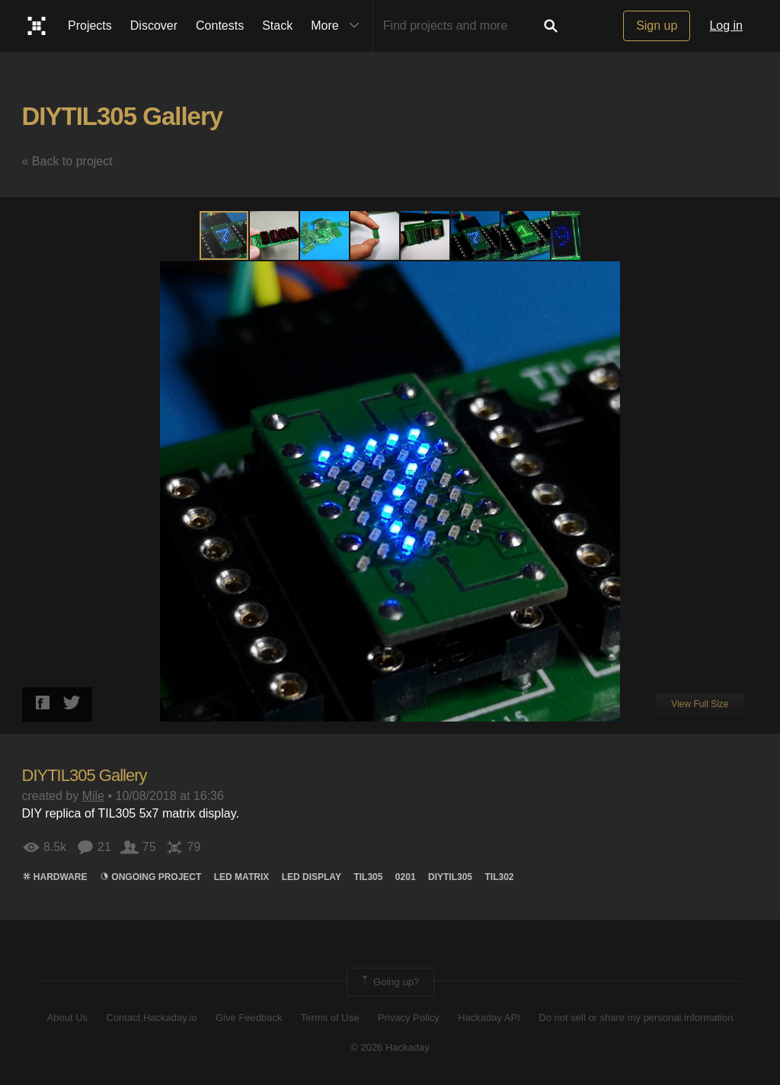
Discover (153, 25)
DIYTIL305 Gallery (122, 116)
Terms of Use (330, 1017)
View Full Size (699, 704)
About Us (67, 1017)
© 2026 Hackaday (390, 1047)
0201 (405, 877)
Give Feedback (249, 1017)
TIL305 (367, 877)
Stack (277, 25)
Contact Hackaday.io (152, 1017)
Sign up (656, 25)
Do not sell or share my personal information (636, 1017)
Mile (93, 795)
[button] (275, 235)
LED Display (311, 877)
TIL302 (499, 877)
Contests (220, 25)
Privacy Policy (409, 1017)
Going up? (389, 982)
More (338, 26)
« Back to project (67, 161)
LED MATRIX (241, 877)
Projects (90, 25)
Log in (726, 25)
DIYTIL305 (450, 877)
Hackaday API (489, 1017)
